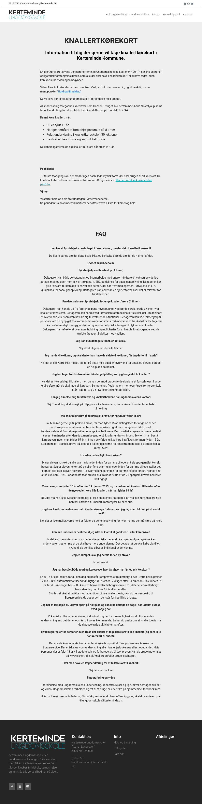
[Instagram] (188, 3)
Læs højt (119, 753)
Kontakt (187, 14)
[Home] (27, 15)
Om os (156, 14)
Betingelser (120, 748)
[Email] (192, 3)
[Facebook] (185, 3)
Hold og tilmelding (116, 14)
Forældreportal (171, 14)
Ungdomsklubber (139, 14)
